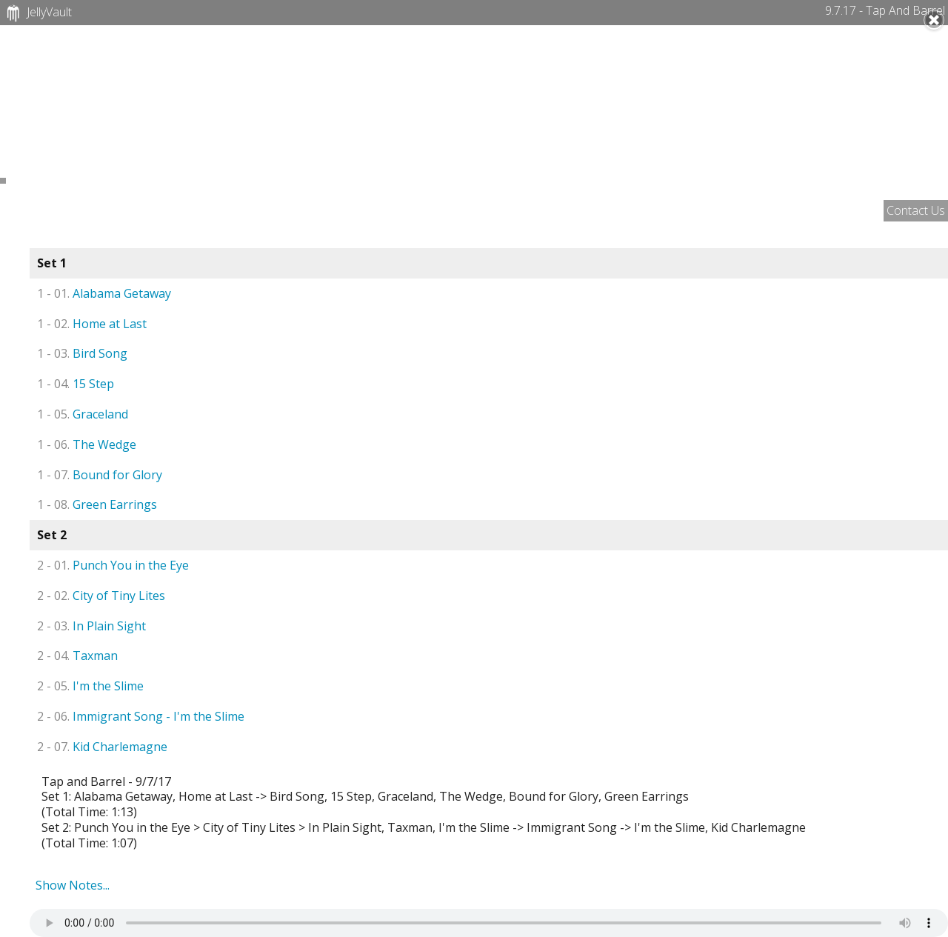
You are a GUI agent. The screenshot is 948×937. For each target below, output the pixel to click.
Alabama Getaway (104, 293)
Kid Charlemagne (102, 746)
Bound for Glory (99, 475)
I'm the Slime (90, 686)
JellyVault (37, 13)
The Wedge (86, 444)
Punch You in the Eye (113, 565)
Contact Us (916, 210)
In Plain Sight (91, 626)
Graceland (82, 414)
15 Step (75, 384)
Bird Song (82, 353)
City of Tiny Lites (101, 595)
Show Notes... (73, 885)
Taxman (77, 655)
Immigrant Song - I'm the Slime (140, 716)
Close (934, 20)
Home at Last (92, 324)
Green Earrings (97, 504)
